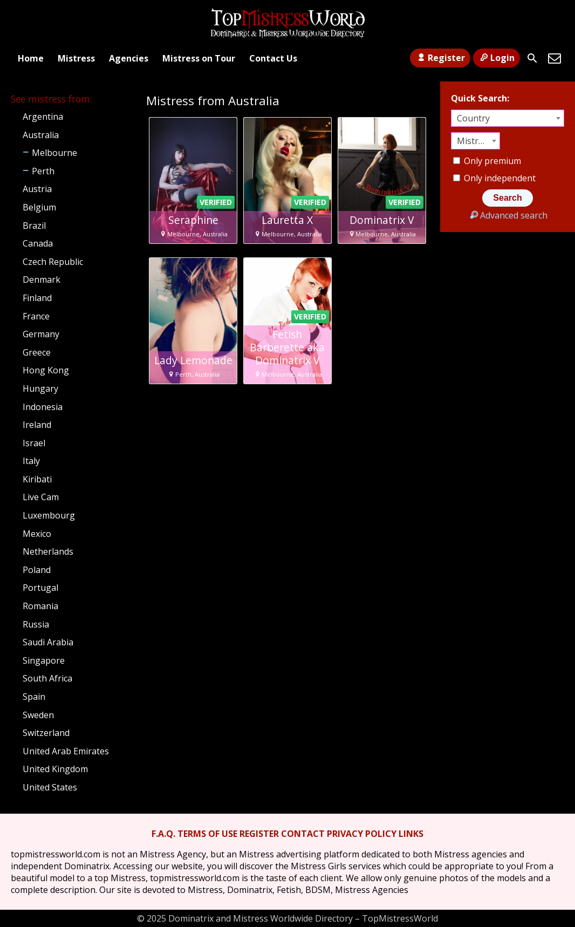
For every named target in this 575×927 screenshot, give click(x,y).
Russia (36, 624)
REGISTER (259, 834)
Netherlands (48, 551)
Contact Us (273, 58)
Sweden (38, 715)
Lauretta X (287, 220)
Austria (37, 189)
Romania (40, 606)
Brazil (34, 225)
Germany (41, 334)
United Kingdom (55, 769)
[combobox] (507, 118)
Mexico (37, 534)
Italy (31, 461)
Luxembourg (49, 515)
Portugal (40, 588)
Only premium (487, 161)
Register (439, 58)
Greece (37, 352)
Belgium (39, 207)
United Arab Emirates (66, 751)
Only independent (494, 178)
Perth (43, 171)
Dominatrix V (382, 220)
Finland (37, 298)
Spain (34, 697)
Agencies (128, 58)
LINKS (411, 834)
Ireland (37, 425)
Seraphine (193, 220)
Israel (34, 443)
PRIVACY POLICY (361, 834)
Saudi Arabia (48, 642)
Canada (38, 243)
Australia (41, 135)
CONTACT (303, 834)
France (36, 316)
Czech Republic (53, 262)
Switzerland (46, 733)
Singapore (44, 660)
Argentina (43, 116)
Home (31, 58)
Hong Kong (46, 370)
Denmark (41, 279)
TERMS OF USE (207, 834)
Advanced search (507, 215)
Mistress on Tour (198, 58)
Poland (37, 570)
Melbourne (54, 153)
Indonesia (43, 407)
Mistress (76, 58)
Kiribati (37, 479)
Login (496, 58)
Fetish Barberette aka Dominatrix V (287, 347)
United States (50, 787)
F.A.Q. (163, 834)
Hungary (40, 388)
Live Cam (41, 497)
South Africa (47, 678)
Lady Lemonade (193, 360)
